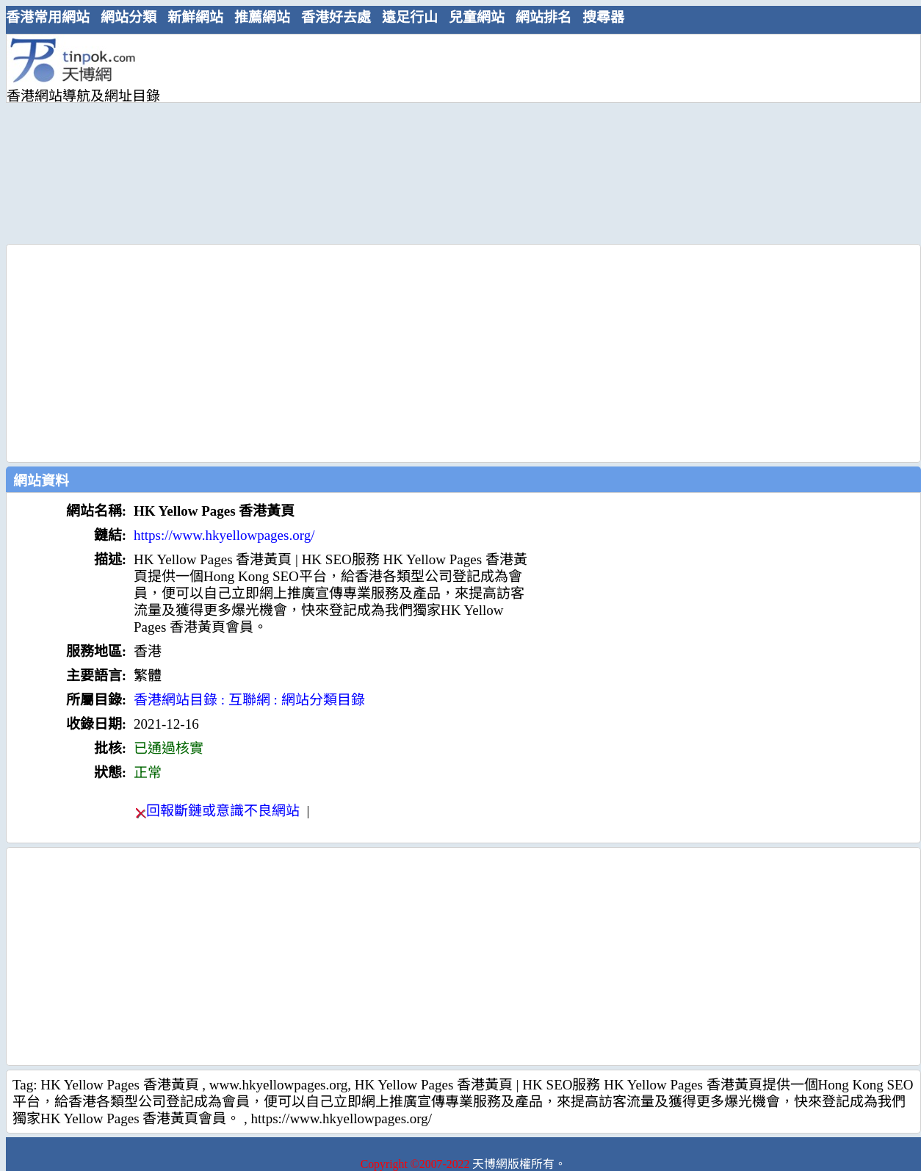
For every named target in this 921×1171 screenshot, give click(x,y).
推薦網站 (262, 17)
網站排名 (543, 17)
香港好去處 (336, 17)
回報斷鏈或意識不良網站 (223, 810)
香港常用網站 (48, 17)
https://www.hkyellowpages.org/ (224, 535)
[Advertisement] (422, 137)
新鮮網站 (195, 17)
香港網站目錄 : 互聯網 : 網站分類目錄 (249, 699)
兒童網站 (477, 17)
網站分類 (128, 17)
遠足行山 (410, 17)
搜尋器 (603, 17)
